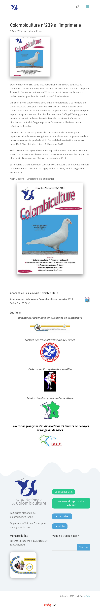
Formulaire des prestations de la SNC (71, 503)
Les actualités (62, 516)
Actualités (29, 31)
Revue (39, 31)
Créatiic (87, 596)
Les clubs (60, 526)
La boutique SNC (64, 491)
